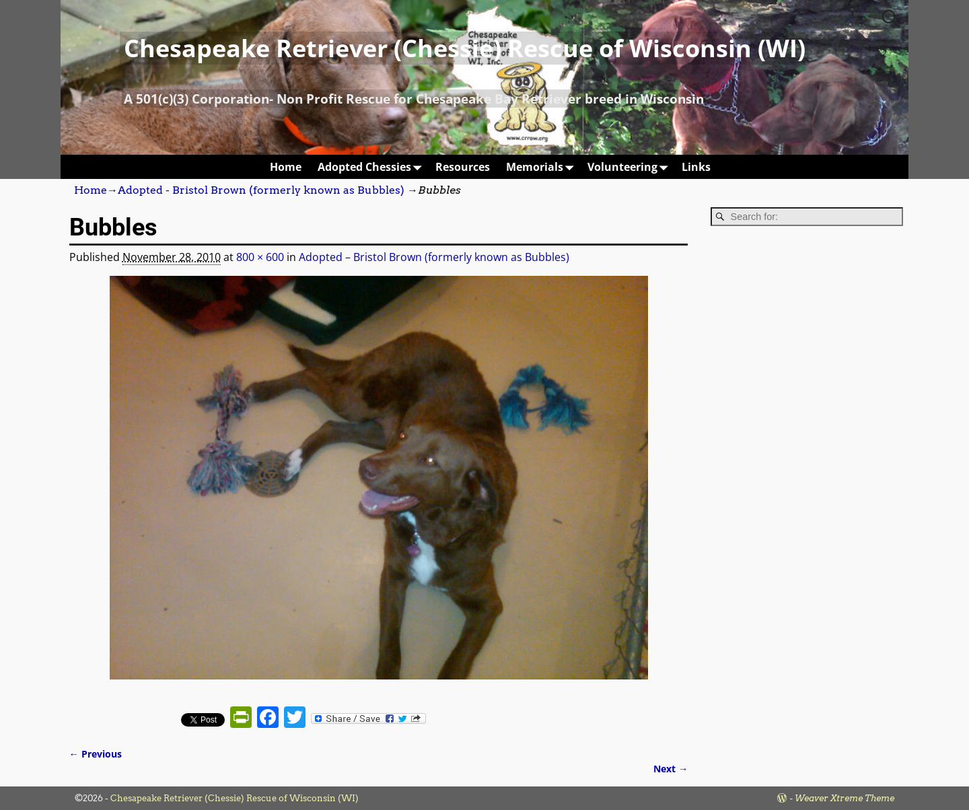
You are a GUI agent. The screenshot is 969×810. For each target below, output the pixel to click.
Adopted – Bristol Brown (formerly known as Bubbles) (434, 257)
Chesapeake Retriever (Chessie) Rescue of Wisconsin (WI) (464, 48)
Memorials (542, 166)
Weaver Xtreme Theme (844, 798)
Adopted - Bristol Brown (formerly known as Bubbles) (261, 190)
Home (285, 166)
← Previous (95, 753)
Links (696, 166)
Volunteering (630, 166)
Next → (670, 768)
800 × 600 (260, 257)
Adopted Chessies (372, 166)
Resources (462, 166)
